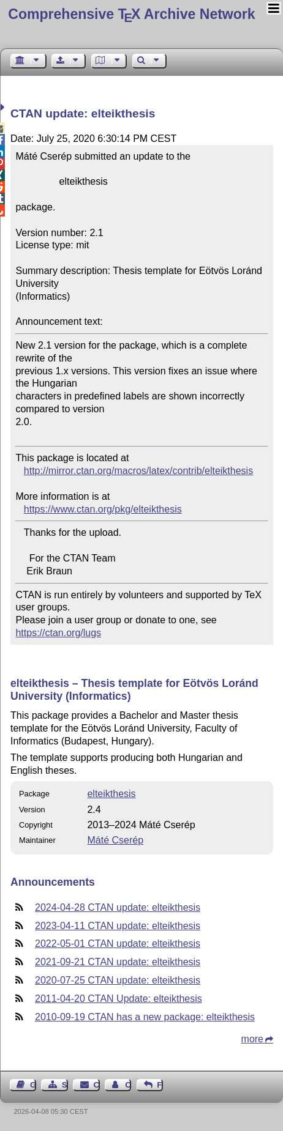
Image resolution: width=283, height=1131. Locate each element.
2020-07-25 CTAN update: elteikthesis (117, 980)
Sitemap (65, 1084)
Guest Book (33, 1084)
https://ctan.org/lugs (58, 633)
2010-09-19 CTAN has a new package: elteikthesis (145, 1017)
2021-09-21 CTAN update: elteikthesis (117, 962)
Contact (97, 1084)
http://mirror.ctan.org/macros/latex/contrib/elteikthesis (138, 470)
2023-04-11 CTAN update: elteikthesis (117, 926)
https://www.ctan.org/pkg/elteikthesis (103, 509)
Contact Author (128, 1084)
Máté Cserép (115, 840)
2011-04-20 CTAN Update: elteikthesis (118, 998)
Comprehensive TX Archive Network (131, 14)
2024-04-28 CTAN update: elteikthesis (117, 907)
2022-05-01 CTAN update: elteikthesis (117, 943)
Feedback (160, 1084)
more (252, 1039)
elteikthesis (111, 793)
